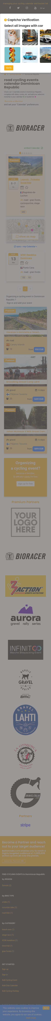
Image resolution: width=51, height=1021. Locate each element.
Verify (9, 68)
